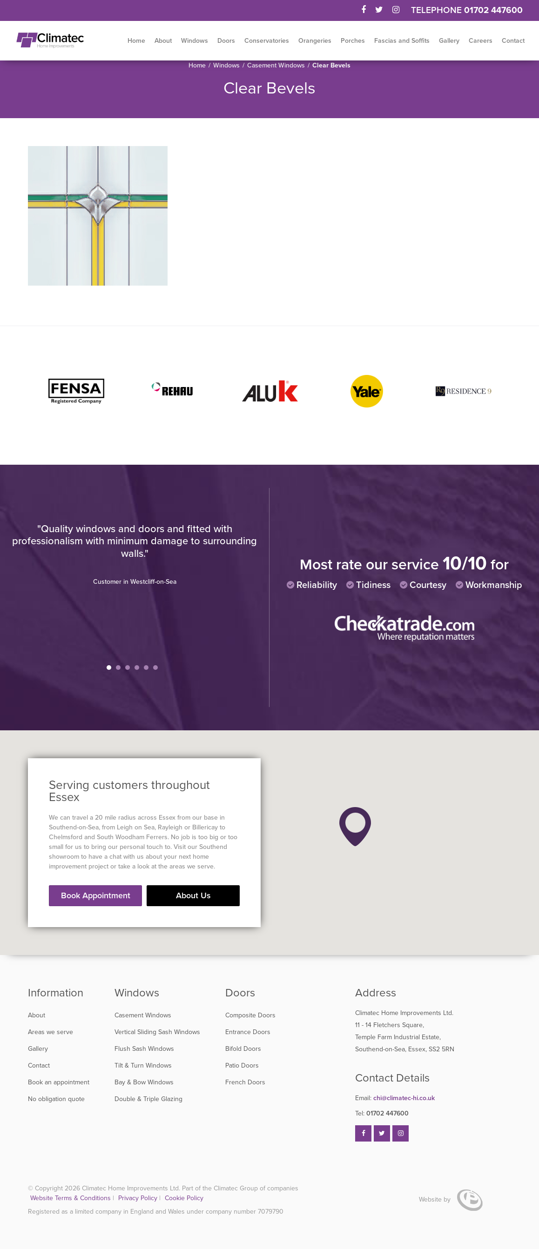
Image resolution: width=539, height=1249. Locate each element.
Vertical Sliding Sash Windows (157, 1032)
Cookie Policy (184, 1198)
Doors (226, 41)
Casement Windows (276, 65)
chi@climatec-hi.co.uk (395, 1098)
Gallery (449, 41)
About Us (193, 895)
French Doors (245, 1082)
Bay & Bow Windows (144, 1082)
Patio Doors (242, 1065)
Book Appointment (95, 895)
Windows (194, 41)
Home (136, 41)
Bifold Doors (243, 1049)
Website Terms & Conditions (70, 1198)
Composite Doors (250, 1015)
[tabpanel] (134, 554)
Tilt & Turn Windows (143, 1065)
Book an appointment (58, 1082)
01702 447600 (493, 10)
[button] (355, 826)
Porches (353, 41)
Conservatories (266, 41)
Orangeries (314, 41)
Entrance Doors (247, 1032)
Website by (451, 1199)
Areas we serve (50, 1032)
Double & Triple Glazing (148, 1099)
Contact (513, 41)
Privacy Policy (138, 1198)
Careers (480, 41)
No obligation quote (56, 1099)
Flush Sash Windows (144, 1049)
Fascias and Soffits (402, 41)
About (163, 41)
